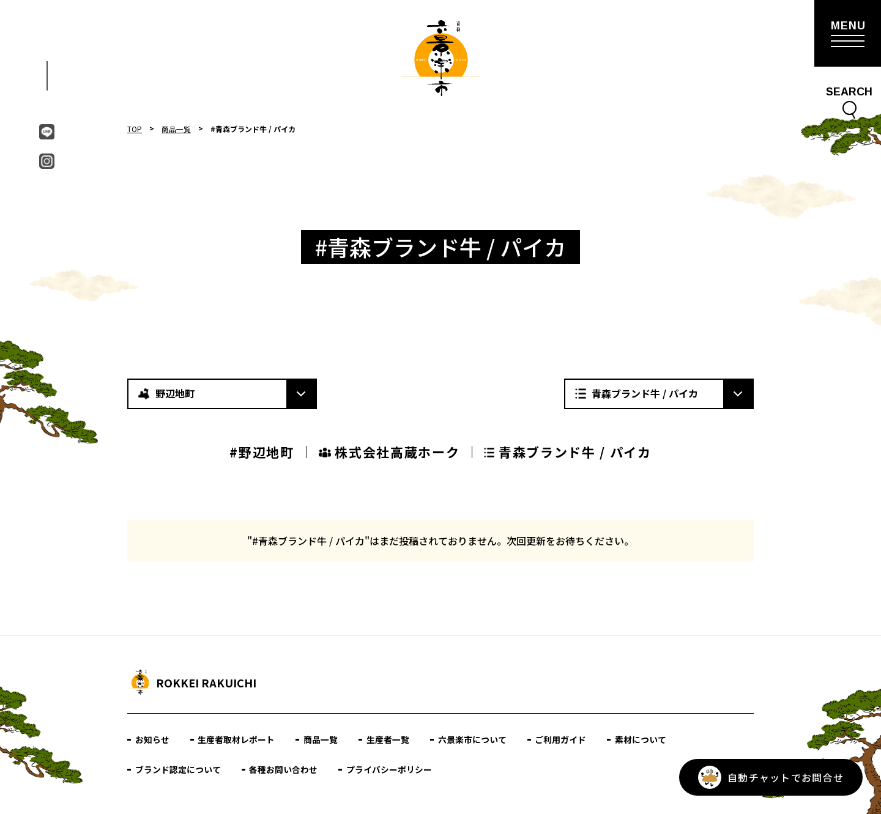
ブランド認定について (178, 769)
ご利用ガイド (561, 739)
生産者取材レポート (236, 739)
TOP (134, 129)
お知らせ (152, 739)
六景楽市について (473, 739)
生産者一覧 (388, 739)
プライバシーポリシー (390, 769)
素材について (641, 739)
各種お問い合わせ (284, 769)
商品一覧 (176, 129)
